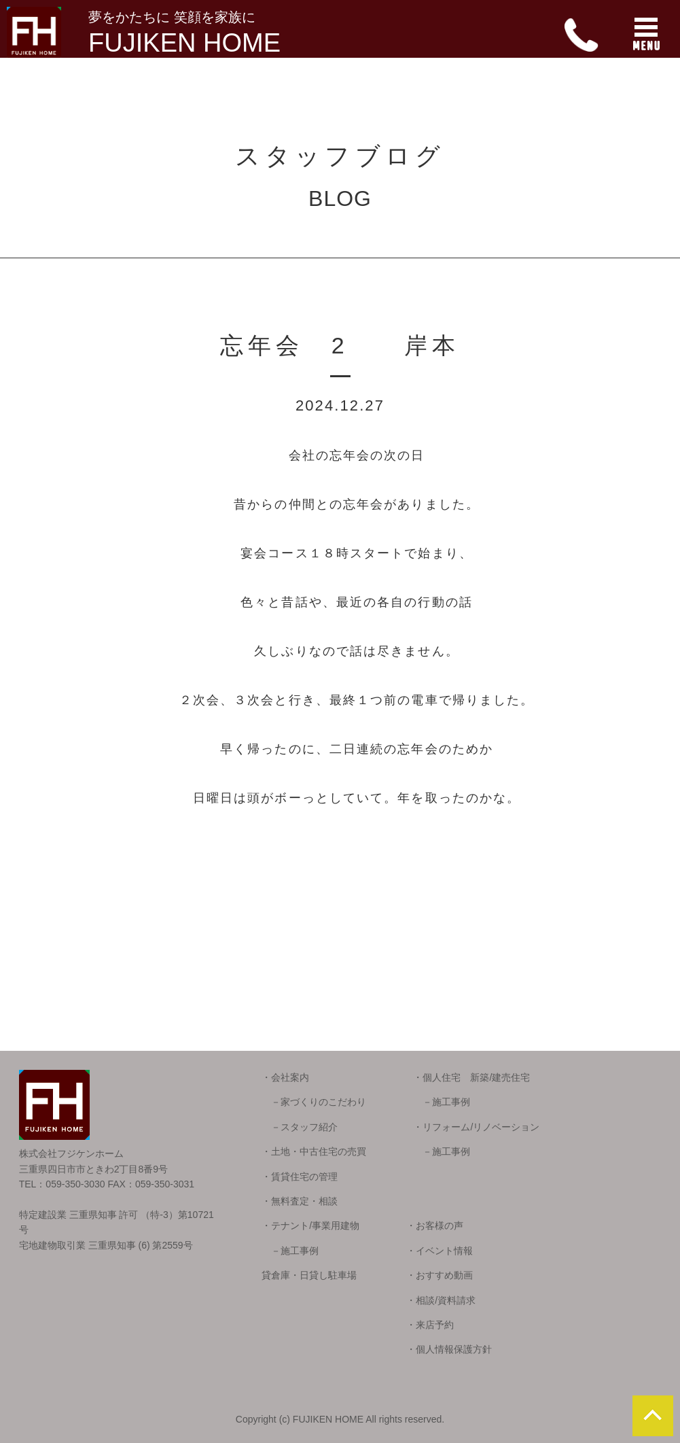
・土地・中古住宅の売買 (314, 1151)
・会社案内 (285, 1077)
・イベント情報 (439, 1250)
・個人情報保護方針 (449, 1349)
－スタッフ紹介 (300, 1127)
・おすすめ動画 (439, 1275)
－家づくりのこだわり (314, 1101)
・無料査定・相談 (300, 1201)
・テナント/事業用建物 (310, 1225)
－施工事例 (441, 1101)
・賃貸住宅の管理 (300, 1176)
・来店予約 (430, 1324)
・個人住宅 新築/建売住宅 (471, 1077)
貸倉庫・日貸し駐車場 (309, 1275)
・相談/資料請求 (441, 1300)
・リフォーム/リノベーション (476, 1127)
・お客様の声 (434, 1225)
